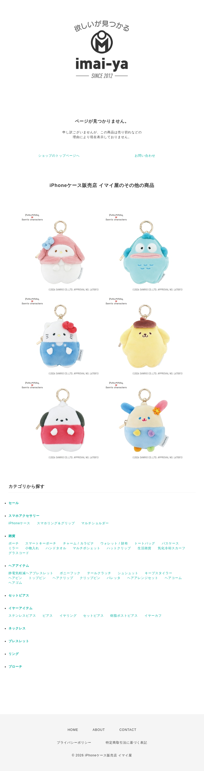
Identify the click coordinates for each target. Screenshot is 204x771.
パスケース (170, 543)
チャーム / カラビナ (78, 543)
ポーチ (13, 543)
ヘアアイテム (18, 566)
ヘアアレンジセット (142, 578)
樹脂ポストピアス (124, 615)
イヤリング (68, 615)
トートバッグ (144, 543)
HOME (72, 730)
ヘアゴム (15, 583)
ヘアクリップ (63, 578)
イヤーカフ (153, 615)
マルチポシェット (86, 548)
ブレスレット (18, 641)
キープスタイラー (158, 573)
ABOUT (99, 730)
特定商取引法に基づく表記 (126, 742)
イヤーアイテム (20, 608)
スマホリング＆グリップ (56, 523)
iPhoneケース (19, 523)
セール (13, 503)
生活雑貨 (144, 548)
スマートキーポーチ (40, 543)
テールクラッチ (99, 573)
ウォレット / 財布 (114, 543)
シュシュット (128, 573)
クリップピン (90, 578)
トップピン (37, 578)
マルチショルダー (95, 523)
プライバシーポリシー (74, 742)
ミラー (13, 548)
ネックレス (17, 628)
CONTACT (127, 730)
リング (13, 654)
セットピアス (18, 595)
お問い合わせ (145, 155)
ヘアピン (15, 578)
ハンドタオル (56, 548)
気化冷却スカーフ (171, 548)
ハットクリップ (119, 548)
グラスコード (18, 553)
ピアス (47, 615)
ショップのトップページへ (59, 155)
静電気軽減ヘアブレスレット (30, 573)
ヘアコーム (173, 578)
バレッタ (114, 578)
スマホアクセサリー (24, 516)
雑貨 (11, 536)
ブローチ (15, 666)
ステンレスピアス (22, 615)
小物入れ (32, 548)
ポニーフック (70, 573)
